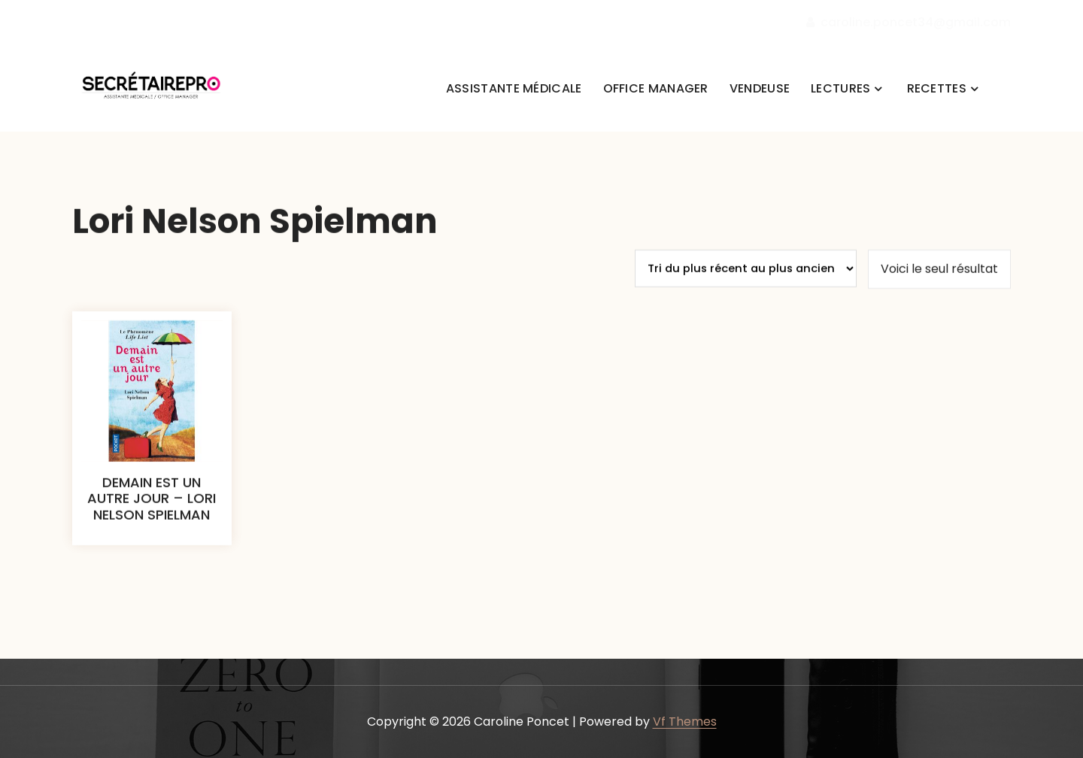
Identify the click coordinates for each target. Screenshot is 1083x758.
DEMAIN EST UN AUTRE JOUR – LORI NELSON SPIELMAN (151, 516)
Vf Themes (685, 721)
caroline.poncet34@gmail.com (908, 22)
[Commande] (746, 286)
